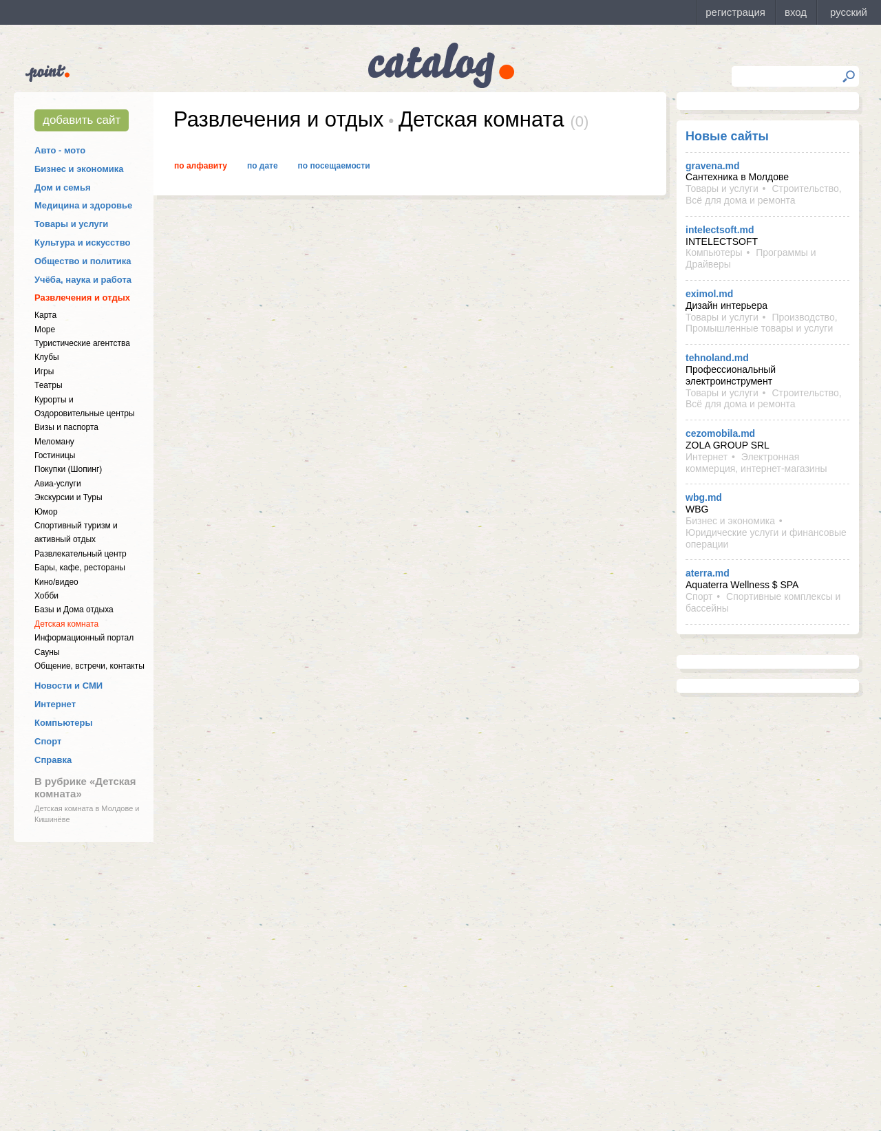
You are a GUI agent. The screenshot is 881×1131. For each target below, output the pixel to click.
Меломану (54, 441)
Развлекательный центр (80, 554)
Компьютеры (63, 723)
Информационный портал (84, 638)
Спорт (47, 741)
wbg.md (704, 497)
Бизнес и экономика (79, 169)
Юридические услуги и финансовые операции (766, 538)
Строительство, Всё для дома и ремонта (764, 194)
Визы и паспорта (66, 427)
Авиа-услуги (57, 483)
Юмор (46, 512)
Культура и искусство (82, 242)
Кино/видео (56, 582)
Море (44, 329)
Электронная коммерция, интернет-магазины (756, 462)
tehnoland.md (717, 357)
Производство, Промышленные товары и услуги (762, 323)
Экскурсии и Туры (68, 497)
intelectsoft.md (720, 229)
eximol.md (709, 293)
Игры (44, 371)
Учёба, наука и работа (82, 279)
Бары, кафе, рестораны (79, 567)
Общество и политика (82, 261)
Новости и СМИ (68, 685)
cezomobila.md (720, 433)
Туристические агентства (82, 343)
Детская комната (66, 624)
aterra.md (708, 573)
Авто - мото (59, 150)
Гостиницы (54, 455)
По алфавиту (200, 166)
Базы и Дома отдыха (74, 609)
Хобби (46, 596)
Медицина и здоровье (83, 205)
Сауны (47, 652)
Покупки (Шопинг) (68, 469)
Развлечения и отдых (82, 297)
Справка (53, 760)
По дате (262, 166)
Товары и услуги (71, 224)
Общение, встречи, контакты (89, 666)
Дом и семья (62, 187)
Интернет (55, 704)
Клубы (46, 357)
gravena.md (713, 165)
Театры (48, 385)
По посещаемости (334, 166)
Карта (45, 315)
